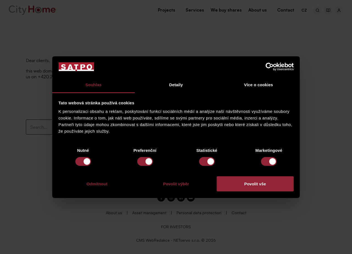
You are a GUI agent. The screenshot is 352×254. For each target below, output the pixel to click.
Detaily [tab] (176, 84)
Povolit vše (255, 184)
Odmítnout (97, 184)
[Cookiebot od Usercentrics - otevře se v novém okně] (270, 67)
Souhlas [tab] (93, 84)
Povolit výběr (176, 184)
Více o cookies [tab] (258, 84)
